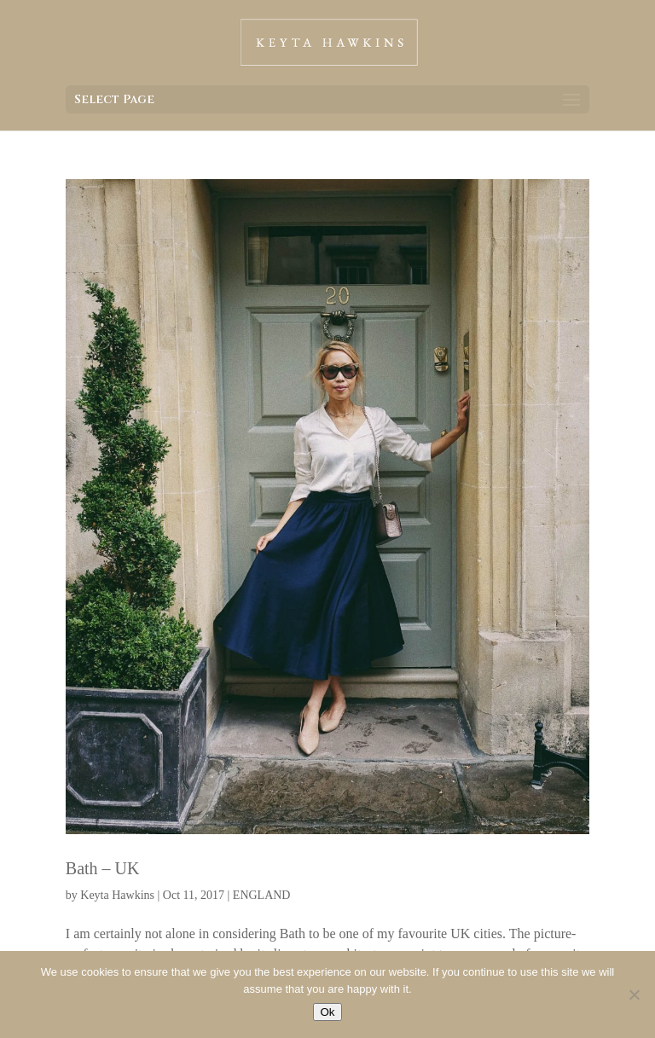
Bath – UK (103, 868)
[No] (633, 994)
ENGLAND (262, 895)
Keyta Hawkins (117, 895)
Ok (327, 1012)
